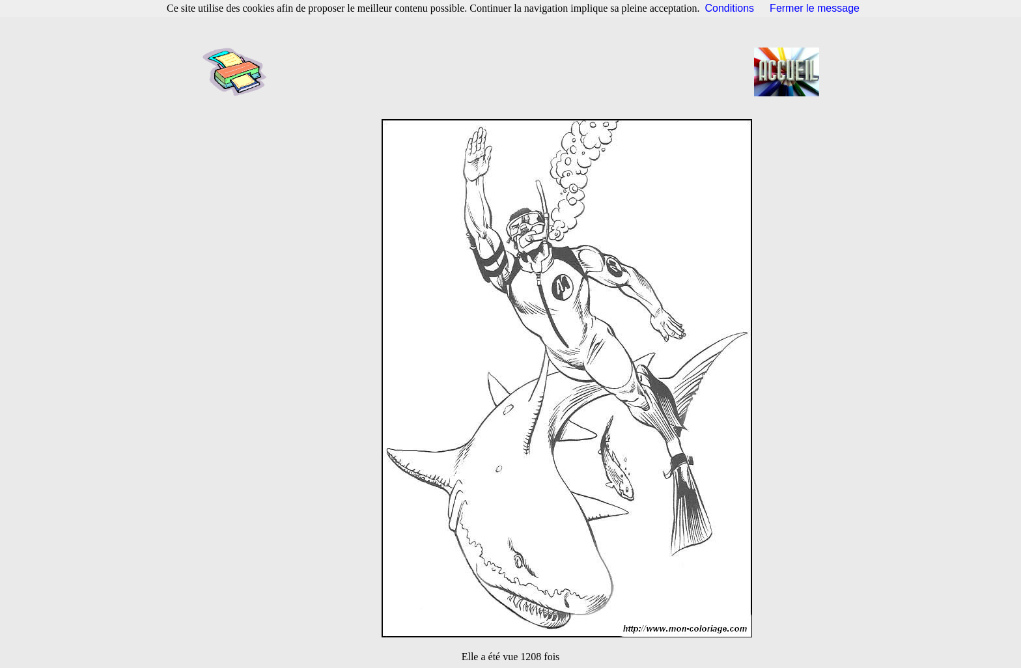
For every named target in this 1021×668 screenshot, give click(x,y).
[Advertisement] (514, 71)
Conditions (730, 8)
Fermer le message (815, 8)
